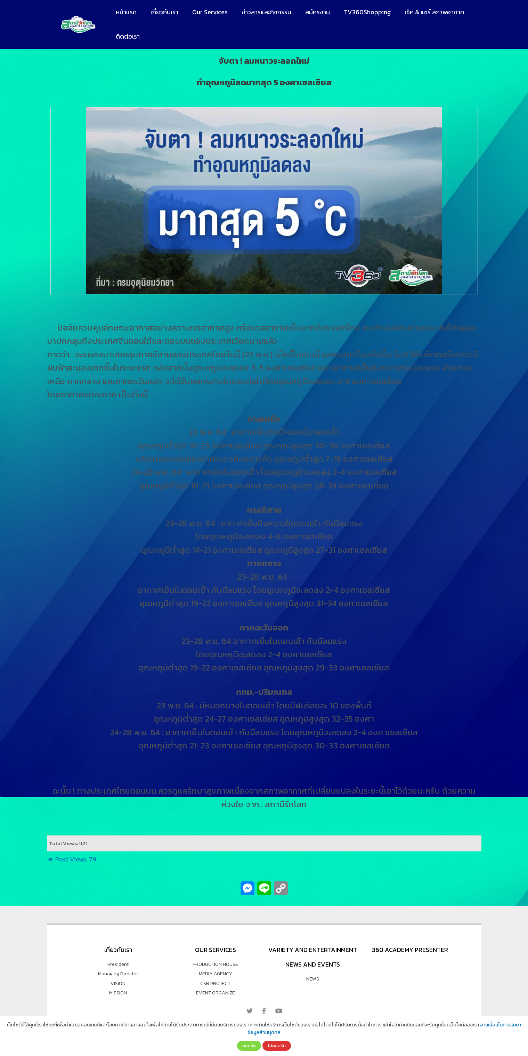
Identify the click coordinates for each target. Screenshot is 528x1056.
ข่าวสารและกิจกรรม (261, 12)
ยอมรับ (249, 1045)
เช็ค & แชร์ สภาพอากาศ (425, 12)
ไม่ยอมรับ (277, 1045)
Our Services (206, 12)
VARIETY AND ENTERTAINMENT (312, 949)
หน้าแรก (125, 12)
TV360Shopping (359, 12)
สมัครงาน (311, 12)
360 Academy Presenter (410, 949)
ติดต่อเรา (127, 36)
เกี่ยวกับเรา (162, 12)
